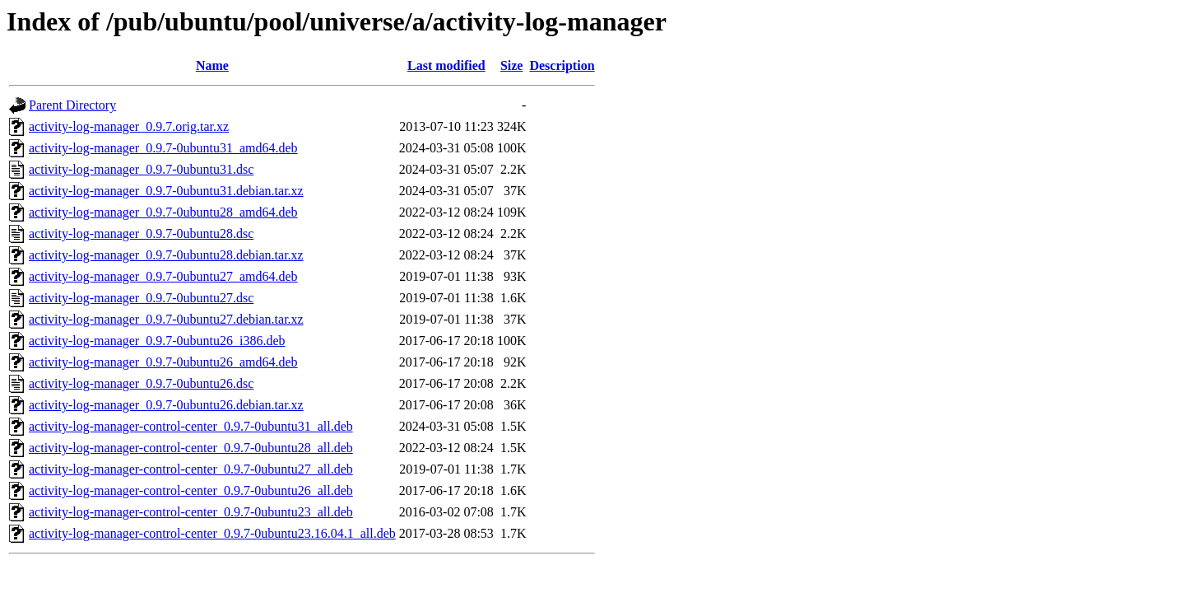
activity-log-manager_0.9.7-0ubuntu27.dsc (141, 298)
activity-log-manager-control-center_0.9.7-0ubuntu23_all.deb (191, 512)
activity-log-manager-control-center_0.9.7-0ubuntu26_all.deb (191, 490)
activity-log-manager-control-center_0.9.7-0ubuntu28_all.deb (191, 448)
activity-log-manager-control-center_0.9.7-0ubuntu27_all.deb (191, 469)
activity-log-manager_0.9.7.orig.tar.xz (129, 126)
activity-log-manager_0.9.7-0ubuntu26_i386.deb (157, 341)
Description (561, 65)
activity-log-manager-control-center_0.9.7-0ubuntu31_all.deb (191, 426)
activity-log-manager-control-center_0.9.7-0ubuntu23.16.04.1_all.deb (212, 533)
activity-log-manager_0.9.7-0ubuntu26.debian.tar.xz (166, 405)
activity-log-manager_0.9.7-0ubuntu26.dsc (141, 383)
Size (511, 65)
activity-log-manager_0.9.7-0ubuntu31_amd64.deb (163, 148)
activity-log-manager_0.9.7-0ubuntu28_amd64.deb (163, 212)
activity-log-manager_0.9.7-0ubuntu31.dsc (141, 169)
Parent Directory (72, 105)
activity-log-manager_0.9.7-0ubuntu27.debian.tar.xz (166, 319)
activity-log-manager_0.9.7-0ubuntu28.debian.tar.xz (166, 255)
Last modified (446, 65)
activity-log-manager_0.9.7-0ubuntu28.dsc (141, 233)
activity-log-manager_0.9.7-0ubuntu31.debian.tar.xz (166, 191)
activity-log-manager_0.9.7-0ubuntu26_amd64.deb (163, 362)
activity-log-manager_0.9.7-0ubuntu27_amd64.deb (163, 276)
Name (212, 65)
